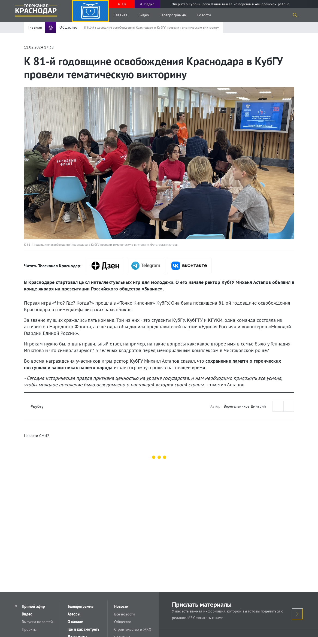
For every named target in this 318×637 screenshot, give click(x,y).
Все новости (124, 614)
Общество (122, 621)
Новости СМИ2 (36, 435)
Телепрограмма (173, 15)
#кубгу (37, 406)
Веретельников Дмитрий (245, 406)
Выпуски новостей (37, 621)
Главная (121, 15)
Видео (143, 15)
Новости (204, 15)
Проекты (29, 629)
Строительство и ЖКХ (132, 629)
